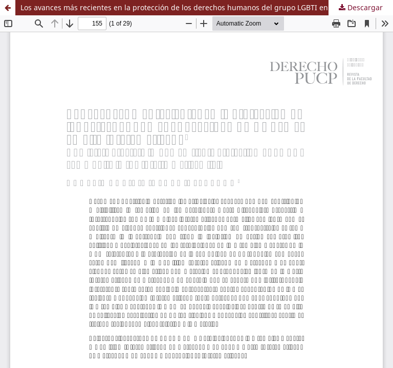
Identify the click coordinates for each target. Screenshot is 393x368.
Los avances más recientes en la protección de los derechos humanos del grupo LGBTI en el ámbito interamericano (206, 7)
